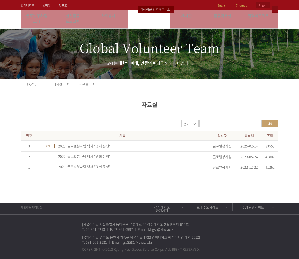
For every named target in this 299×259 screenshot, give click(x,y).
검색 (270, 124)
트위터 (251, 247)
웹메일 (47, 5)
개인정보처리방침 (31, 207)
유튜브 (270, 247)
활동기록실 (224, 19)
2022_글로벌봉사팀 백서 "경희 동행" (84, 156)
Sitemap (241, 5)
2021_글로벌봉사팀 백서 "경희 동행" (84, 166)
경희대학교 (27, 5)
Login (263, 5)
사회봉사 (110, 19)
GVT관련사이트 (253, 207)
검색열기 (275, 5)
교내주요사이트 (207, 207)
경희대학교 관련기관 (162, 209)
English (222, 5)
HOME (31, 83)
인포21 (63, 5)
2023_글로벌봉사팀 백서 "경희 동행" (84, 146)
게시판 (188, 19)
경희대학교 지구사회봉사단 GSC (149, 19)
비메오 (261, 247)
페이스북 (241, 247)
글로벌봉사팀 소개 (38, 19)
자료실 (83, 83)
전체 (186, 124)
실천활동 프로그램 (74, 19)
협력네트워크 (260, 19)
